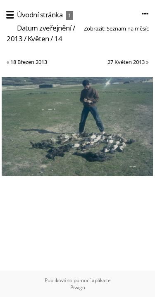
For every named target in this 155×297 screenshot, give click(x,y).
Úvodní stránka (39, 14)
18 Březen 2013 (28, 62)
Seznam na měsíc (128, 28)
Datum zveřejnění (44, 28)
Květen (38, 38)
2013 (14, 38)
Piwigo (77, 287)
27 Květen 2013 (126, 62)
